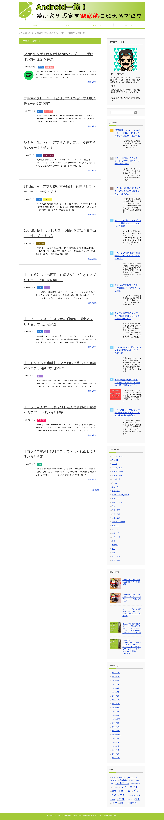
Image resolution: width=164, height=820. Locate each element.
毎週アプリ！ (98, 25)
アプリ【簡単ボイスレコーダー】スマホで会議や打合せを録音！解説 (127, 161)
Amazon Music (117, 456)
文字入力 (115, 525)
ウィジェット (129, 786)
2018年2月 (116, 711)
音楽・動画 (49, 67)
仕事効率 (133, 795)
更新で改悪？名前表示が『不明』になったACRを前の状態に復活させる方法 (127, 382)
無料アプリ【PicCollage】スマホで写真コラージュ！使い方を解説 (128, 223)
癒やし (122, 803)
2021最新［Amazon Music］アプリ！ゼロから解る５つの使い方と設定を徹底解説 (128, 133)
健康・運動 (116, 498)
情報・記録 (47, 199)
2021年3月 (116, 673)
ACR (114, 777)
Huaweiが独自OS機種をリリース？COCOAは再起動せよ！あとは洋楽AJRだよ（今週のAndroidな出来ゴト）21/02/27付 (131, 628)
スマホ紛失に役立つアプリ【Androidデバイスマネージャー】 (128, 288)
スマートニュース (121, 791)
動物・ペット (117, 502)
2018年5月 (116, 707)
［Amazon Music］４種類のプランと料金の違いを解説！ (131, 582)
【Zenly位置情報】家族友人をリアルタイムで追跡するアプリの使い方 (128, 191)
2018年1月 (116, 715)
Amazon (122, 777)
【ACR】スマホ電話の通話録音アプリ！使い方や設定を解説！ (127, 256)
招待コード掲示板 (118, 522)
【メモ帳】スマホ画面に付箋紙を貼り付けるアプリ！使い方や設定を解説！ (127, 413)
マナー (123, 795)
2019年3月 (116, 692)
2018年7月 (116, 704)
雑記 (113, 549)
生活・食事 (40, 243)
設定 (113, 541)
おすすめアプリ (136, 783)
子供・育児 (41, 420)
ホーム (35, 25)
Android (115, 460)
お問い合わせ (129, 25)
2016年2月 (116, 758)
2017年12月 (116, 719)
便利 (121, 799)
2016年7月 (116, 738)
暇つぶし (115, 529)
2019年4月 (116, 688)
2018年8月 (116, 700)
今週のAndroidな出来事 (120, 495)
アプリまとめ (117, 468)
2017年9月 (116, 723)
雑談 (113, 553)
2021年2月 (116, 677)
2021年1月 (116, 680)
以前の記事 (95, 490)
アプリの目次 (66, 25)
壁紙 (39, 464)
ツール (47, 288)
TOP (42, 33)
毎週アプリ (116, 533)
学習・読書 (116, 514)
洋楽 (137, 799)
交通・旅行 (116, 491)
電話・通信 (116, 556)
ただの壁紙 (115, 787)
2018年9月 (116, 696)
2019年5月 (116, 684)
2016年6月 (116, 742)
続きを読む (92, 82)
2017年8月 (116, 727)
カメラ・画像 (48, 155)
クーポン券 (116, 479)
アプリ (41, 67)
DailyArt (124, 780)
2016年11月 (116, 735)
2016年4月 (116, 750)
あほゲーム (122, 783)
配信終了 (115, 545)
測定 (114, 802)
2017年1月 (116, 731)
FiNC (132, 780)
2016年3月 (116, 754)
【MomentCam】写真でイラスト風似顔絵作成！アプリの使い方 (128, 350)
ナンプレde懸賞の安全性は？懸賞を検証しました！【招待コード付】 (127, 316)
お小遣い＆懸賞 (118, 471)
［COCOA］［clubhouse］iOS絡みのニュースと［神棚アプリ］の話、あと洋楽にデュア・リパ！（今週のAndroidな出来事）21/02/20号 (131, 646)
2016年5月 (116, 746)
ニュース (115, 487)
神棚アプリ (132, 803)
